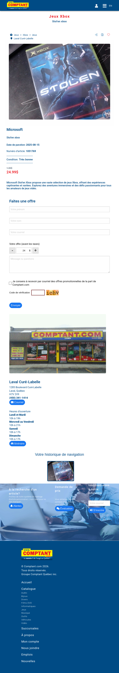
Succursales (30, 628)
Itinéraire (17, 443)
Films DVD (26, 603)
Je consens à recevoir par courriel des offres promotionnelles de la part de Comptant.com (54, 283)
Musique (25, 613)
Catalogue (28, 589)
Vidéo (24, 623)
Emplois (27, 654)
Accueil (26, 582)
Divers (24, 599)
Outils (24, 616)
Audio (24, 593)
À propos (27, 635)
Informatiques (28, 606)
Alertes (16, 505)
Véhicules (26, 619)
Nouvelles (28, 661)
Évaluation (65, 508)
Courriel (17, 402)
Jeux (23, 609)
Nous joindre (30, 648)
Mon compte (30, 641)
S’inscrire (97, 510)
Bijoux (24, 596)
